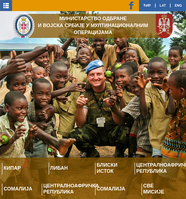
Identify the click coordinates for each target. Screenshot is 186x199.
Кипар (12, 168)
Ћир (147, 5)
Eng (178, 5)
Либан (59, 168)
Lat (163, 5)
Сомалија (18, 189)
